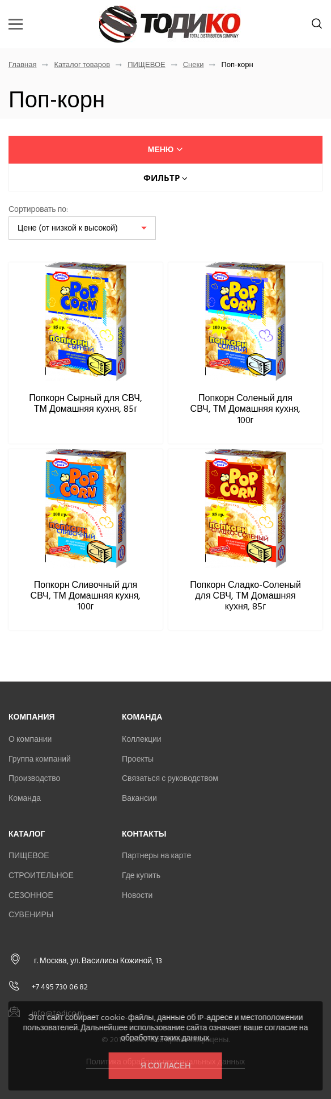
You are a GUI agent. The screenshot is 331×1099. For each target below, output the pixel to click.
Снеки (193, 65)
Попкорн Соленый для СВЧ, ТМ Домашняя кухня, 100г (245, 409)
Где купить (141, 875)
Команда (25, 798)
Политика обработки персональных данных (165, 1061)
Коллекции (142, 739)
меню (166, 149)
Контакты (144, 834)
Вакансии (139, 798)
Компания (32, 717)
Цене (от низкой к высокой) (68, 227)
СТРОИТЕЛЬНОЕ (41, 875)
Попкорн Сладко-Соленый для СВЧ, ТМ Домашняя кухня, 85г (245, 596)
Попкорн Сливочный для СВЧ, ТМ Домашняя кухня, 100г (86, 596)
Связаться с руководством (170, 778)
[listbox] (82, 228)
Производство (34, 778)
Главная (22, 65)
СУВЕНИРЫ (31, 914)
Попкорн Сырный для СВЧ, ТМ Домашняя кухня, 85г (85, 403)
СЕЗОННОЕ (31, 895)
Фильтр (165, 178)
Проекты (138, 759)
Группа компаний (40, 759)
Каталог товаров (82, 65)
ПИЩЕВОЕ (147, 65)
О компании (30, 739)
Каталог (27, 834)
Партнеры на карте (156, 855)
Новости (137, 895)
